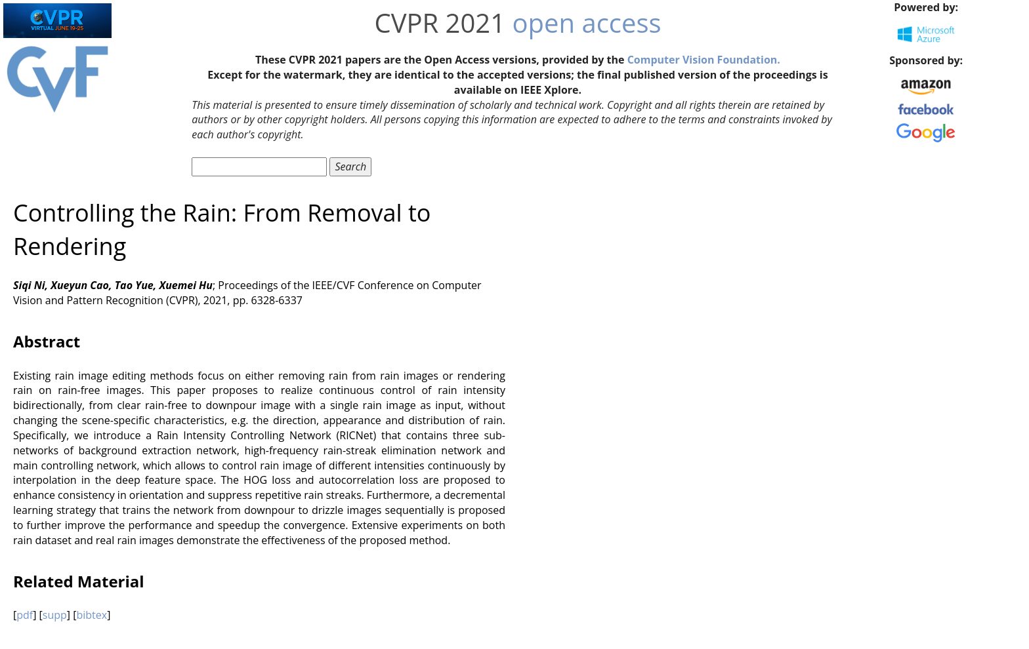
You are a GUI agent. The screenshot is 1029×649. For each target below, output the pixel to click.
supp (55, 615)
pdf (24, 615)
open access (587, 23)
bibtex (91, 615)
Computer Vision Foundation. (703, 59)
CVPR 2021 (439, 23)
